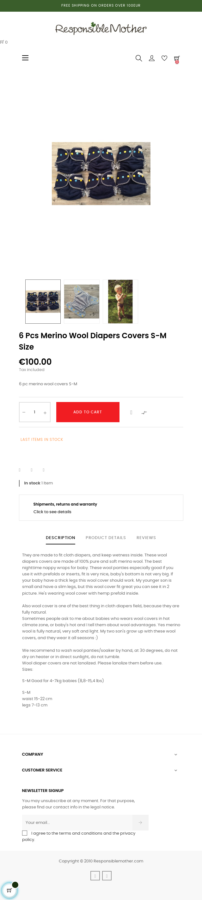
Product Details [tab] (106, 538)
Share (23, 470)
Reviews (146, 538)
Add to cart (87, 412)
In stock (32, 483)
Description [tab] (60, 538)
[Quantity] (34, 412)
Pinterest (47, 470)
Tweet (35, 470)
